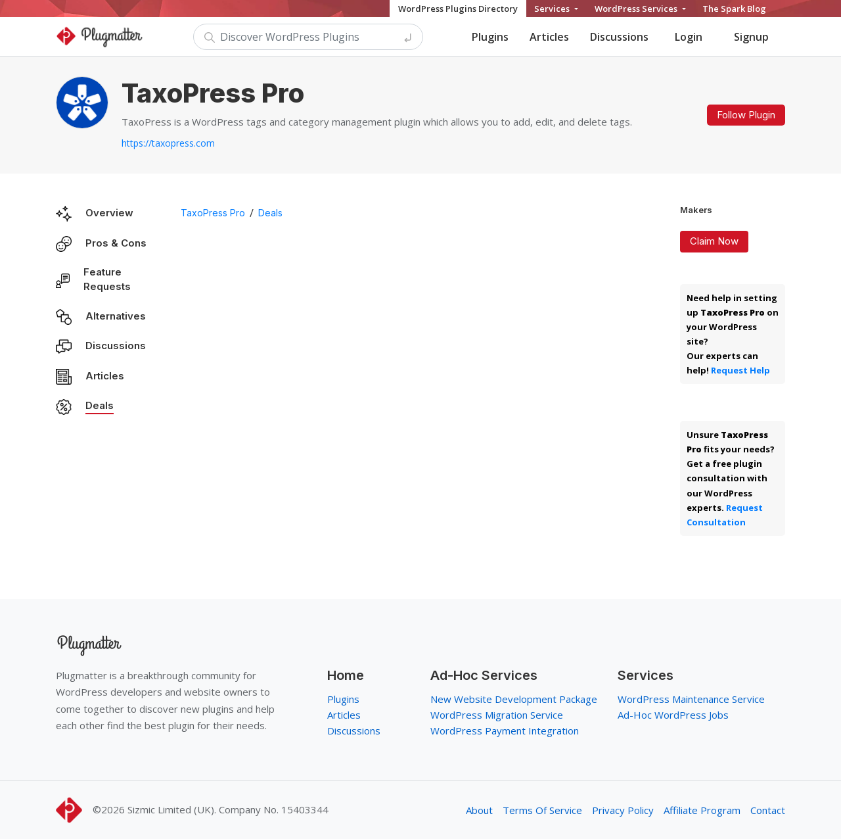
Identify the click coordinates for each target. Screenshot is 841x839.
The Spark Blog (734, 8)
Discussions (619, 37)
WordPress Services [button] (637, 8)
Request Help (740, 370)
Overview (109, 212)
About (479, 810)
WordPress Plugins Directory (458, 8)
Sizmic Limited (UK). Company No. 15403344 (228, 809)
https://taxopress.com (168, 143)
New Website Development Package (513, 699)
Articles (549, 37)
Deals (99, 405)
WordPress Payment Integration (504, 730)
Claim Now (714, 241)
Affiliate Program (702, 810)
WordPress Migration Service (496, 714)
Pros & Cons (116, 243)
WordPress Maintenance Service (691, 699)
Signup (751, 37)
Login (688, 37)
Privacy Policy (623, 810)
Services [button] (553, 8)
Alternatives (115, 316)
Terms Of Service (542, 810)
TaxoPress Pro (213, 212)
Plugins (490, 37)
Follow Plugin (746, 114)
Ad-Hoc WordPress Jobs (673, 714)
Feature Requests (107, 279)
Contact (767, 810)
